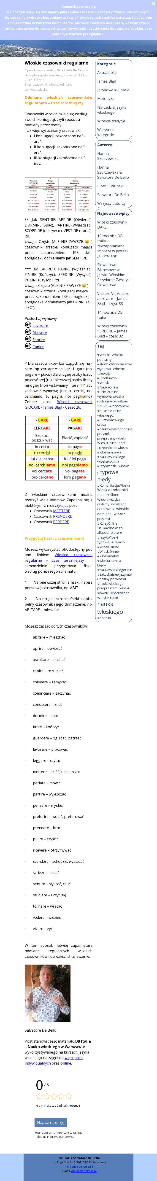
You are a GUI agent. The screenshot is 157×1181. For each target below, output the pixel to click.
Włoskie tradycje (111, 121)
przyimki (103, 433)
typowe (103, 542)
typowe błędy (107, 475)
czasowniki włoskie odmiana (53, 84)
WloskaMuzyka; (108, 499)
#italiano (118, 542)
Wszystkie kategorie (105, 132)
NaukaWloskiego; (110, 528)
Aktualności (107, 72)
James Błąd (106, 81)
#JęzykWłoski (107, 537)
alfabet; (103, 532)
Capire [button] (38, 346)
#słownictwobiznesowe (115, 364)
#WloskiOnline (108, 551)
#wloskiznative (108, 556)
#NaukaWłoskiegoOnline (116, 569)
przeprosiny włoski (111, 438)
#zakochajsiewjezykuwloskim (119, 574)
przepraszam (107, 588)
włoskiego (119, 504)
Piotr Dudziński (110, 186)
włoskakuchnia (108, 461)
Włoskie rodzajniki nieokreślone (112, 492)
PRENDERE (62, 516)
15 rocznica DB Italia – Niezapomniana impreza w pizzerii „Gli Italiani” (112, 246)
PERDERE (61, 521)
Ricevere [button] (39, 332)
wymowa (104, 368)
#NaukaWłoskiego (111, 456)
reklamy (103, 504)
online (65, 1063)
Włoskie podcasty (110, 357)
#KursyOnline (107, 523)
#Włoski (103, 354)
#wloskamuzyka (109, 452)
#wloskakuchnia (109, 560)
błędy (101, 565)
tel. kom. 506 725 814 (79, 1167)
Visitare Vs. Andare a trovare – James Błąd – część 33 (113, 298)
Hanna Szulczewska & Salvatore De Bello (113, 172)
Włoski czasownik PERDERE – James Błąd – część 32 (112, 331)
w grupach (74, 1057)
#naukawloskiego (110, 583)
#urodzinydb (107, 378)
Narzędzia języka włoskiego (111, 110)
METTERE (61, 510)
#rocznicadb (120, 592)
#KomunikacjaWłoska (113, 485)
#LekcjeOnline (108, 391)
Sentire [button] (38, 339)
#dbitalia (104, 617)
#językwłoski (106, 466)
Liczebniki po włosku (112, 447)
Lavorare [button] (40, 325)
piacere (116, 532)
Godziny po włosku (111, 579)
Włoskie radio (107, 597)
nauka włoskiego (110, 607)
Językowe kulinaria (113, 89)
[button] (28, 324)
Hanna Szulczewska (108, 156)
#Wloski (103, 382)
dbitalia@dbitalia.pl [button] (84, 1171)
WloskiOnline (106, 442)
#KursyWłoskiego (110, 420)
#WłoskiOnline (108, 547)
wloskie (124, 466)
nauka (102, 406)
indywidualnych (38, 1063)
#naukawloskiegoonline (115, 429)
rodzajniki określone (112, 401)
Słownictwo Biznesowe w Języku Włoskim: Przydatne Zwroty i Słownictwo (113, 274)
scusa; (101, 424)
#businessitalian (109, 410)
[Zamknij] (153, 3)
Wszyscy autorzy (111, 203)
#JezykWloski (119, 406)
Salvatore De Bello (113, 194)
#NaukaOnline (108, 387)
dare (122, 442)
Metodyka (105, 98)
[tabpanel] (79, 1167)
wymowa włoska (36, 89)
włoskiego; (105, 415)
